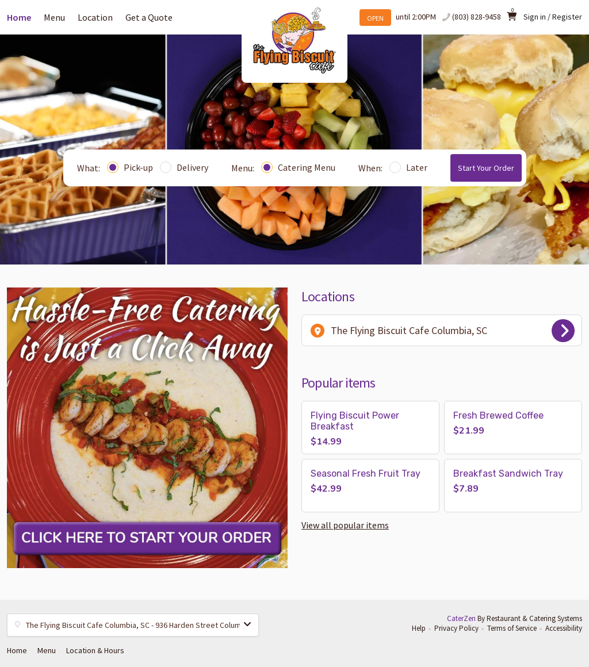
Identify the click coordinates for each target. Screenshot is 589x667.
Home (19, 17)
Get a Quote (149, 17)
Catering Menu (298, 167)
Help (419, 628)
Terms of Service (512, 628)
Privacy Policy (456, 628)
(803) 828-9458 (476, 17)
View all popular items (345, 525)
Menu (54, 17)
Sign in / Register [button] (552, 17)
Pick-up (130, 167)
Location (95, 17)
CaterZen (461, 618)
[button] (370, 427)
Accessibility (563, 628)
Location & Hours (95, 650)
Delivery (184, 167)
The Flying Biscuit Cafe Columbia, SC (443, 330)
